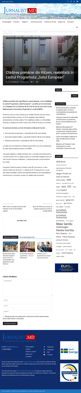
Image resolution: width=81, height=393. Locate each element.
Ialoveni (40, 38)
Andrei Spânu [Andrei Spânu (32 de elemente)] (60, 180)
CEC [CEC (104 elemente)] (69, 186)
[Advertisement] (40, 55)
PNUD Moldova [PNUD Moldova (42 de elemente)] (68, 237)
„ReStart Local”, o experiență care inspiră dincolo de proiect (43, 256)
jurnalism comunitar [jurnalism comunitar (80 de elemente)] (61, 211)
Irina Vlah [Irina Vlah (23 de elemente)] (67, 207)
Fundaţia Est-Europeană (30, 362)
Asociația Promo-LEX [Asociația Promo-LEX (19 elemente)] (67, 183)
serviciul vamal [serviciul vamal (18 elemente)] (60, 250)
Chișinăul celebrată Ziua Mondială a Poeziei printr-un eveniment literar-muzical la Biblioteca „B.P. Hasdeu (67, 121)
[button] (77, 27)
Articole (10, 32)
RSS (48, 352)
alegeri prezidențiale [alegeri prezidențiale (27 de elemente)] (62, 177)
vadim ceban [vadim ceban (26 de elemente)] (60, 256)
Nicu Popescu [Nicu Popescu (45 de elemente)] (61, 233)
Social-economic (47, 38)
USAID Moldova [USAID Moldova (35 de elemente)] (67, 253)
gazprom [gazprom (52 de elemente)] (70, 200)
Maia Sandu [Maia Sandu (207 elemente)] (64, 224)
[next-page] (7, 268)
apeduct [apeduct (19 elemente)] (58, 183)
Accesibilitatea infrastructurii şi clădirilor (26, 32)
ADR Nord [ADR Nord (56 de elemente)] (60, 162)
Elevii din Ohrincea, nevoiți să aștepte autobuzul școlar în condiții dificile (42, 209)
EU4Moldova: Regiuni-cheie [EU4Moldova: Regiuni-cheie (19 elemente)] (63, 196)
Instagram (50, 349)
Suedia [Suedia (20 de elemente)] (70, 250)
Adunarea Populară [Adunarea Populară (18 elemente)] (61, 165)
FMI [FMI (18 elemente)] (74, 196)
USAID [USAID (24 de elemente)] (58, 253)
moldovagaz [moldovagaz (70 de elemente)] (62, 227)
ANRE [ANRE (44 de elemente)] (69, 180)
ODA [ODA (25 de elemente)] (70, 233)
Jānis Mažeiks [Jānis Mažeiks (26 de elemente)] (60, 221)
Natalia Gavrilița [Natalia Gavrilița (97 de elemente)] (65, 230)
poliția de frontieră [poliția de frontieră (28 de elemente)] (62, 240)
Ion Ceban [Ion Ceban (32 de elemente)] (59, 207)
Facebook (50, 347)
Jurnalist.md (15, 82)
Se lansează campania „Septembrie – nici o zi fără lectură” (26, 256)
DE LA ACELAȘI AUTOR (27, 237)
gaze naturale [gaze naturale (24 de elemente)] (60, 200)
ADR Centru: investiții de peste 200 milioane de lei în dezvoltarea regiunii (14, 209)
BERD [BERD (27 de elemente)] (58, 187)
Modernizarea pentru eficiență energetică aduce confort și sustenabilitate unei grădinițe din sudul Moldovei (66, 111)
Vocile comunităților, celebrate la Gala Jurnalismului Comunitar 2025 (66, 139)
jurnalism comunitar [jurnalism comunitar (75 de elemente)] (61, 216)
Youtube (50, 354)
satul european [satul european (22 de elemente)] (67, 246)
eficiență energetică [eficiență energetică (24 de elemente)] (62, 193)
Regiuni (34, 38)
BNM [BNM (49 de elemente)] (63, 187)
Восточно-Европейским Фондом (25, 371)
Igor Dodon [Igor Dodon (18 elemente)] (59, 203)
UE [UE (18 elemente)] (74, 250)
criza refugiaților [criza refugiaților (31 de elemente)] (61, 190)
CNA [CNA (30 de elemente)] (74, 187)
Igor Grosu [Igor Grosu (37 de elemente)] (68, 203)
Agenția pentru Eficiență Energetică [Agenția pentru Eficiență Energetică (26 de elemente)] (63, 169)
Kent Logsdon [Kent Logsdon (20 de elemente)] (70, 220)
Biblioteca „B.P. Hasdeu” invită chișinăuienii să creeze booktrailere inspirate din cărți (65, 146)
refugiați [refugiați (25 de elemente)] (58, 246)
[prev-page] (4, 268)
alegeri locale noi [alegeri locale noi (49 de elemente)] (63, 173)
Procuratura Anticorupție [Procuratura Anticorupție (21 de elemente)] (63, 243)
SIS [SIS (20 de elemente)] (66, 250)
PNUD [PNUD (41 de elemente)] (58, 237)
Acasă (4, 32)
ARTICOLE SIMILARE (10, 237)
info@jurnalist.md (12, 347)
